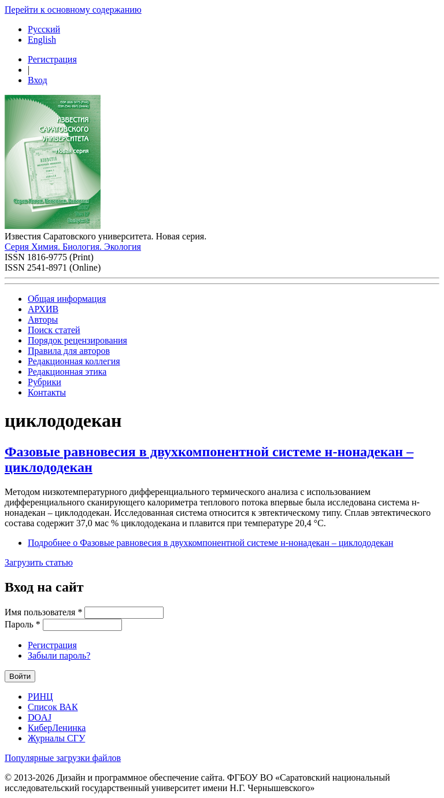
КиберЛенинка (57, 728)
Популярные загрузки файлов (63, 758)
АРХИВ (43, 309)
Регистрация (52, 59)
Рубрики (44, 382)
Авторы (43, 319)
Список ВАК (53, 707)
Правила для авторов (69, 351)
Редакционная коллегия (74, 361)
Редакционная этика (67, 371)
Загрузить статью (39, 562)
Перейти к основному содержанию (73, 9)
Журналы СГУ (56, 738)
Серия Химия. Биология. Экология (73, 247)
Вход (37, 80)
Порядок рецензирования (77, 340)
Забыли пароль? (59, 655)
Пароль (22, 624)
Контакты (47, 392)
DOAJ (39, 717)
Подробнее (210, 543)
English (42, 40)
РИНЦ (40, 696)
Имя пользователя (43, 612)
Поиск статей (54, 330)
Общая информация (67, 299)
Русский (44, 29)
